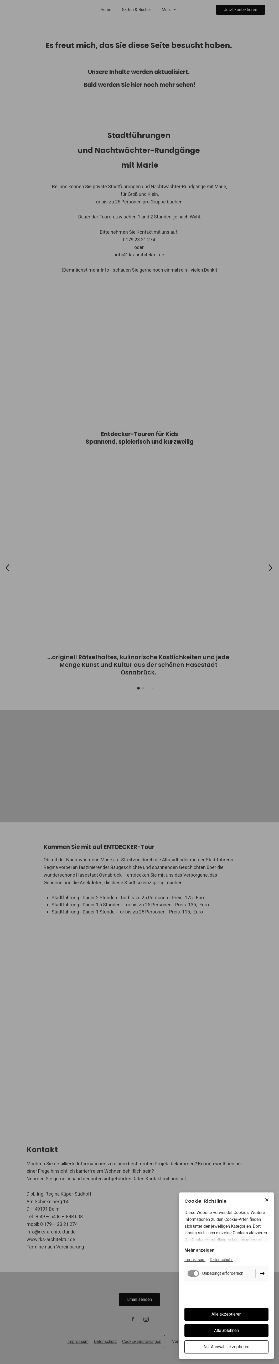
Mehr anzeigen (199, 1250)
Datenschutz (221, 1259)
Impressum (194, 1259)
